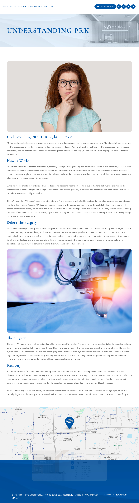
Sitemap (15, 498)
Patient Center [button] (35, 7)
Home (5, 6)
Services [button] (22, 7)
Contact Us (48, 6)
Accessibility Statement (72, 495)
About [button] (13, 7)
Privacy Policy (91, 495)
